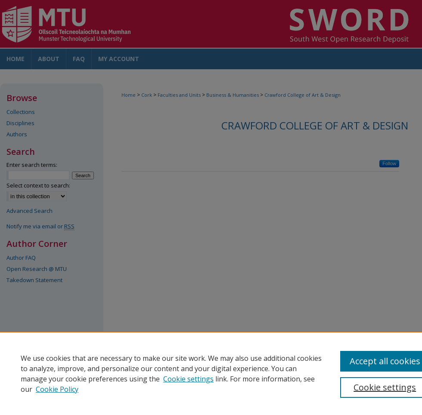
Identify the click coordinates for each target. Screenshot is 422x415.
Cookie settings (188, 379)
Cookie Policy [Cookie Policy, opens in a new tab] (57, 389)
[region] (211, 373)
